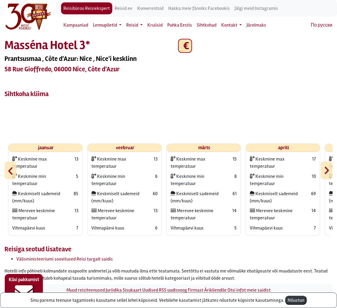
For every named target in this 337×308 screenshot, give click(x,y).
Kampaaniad (75, 25)
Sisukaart (132, 290)
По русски (321, 25)
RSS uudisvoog (173, 290)
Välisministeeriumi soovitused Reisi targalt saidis (64, 259)
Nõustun (296, 300)
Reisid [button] (132, 25)
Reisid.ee (123, 8)
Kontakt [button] (229, 25)
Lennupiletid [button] (105, 25)
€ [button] (185, 45)
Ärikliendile (215, 290)
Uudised (150, 290)
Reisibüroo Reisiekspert (86, 8)
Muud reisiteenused (85, 290)
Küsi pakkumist (24, 289)
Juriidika (114, 290)
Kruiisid (155, 25)
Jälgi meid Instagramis (256, 8)
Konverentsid (150, 8)
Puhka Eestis (179, 25)
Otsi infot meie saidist (249, 290)
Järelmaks (256, 25)
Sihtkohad (206, 25)
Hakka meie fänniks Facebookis (199, 8)
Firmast (195, 290)
